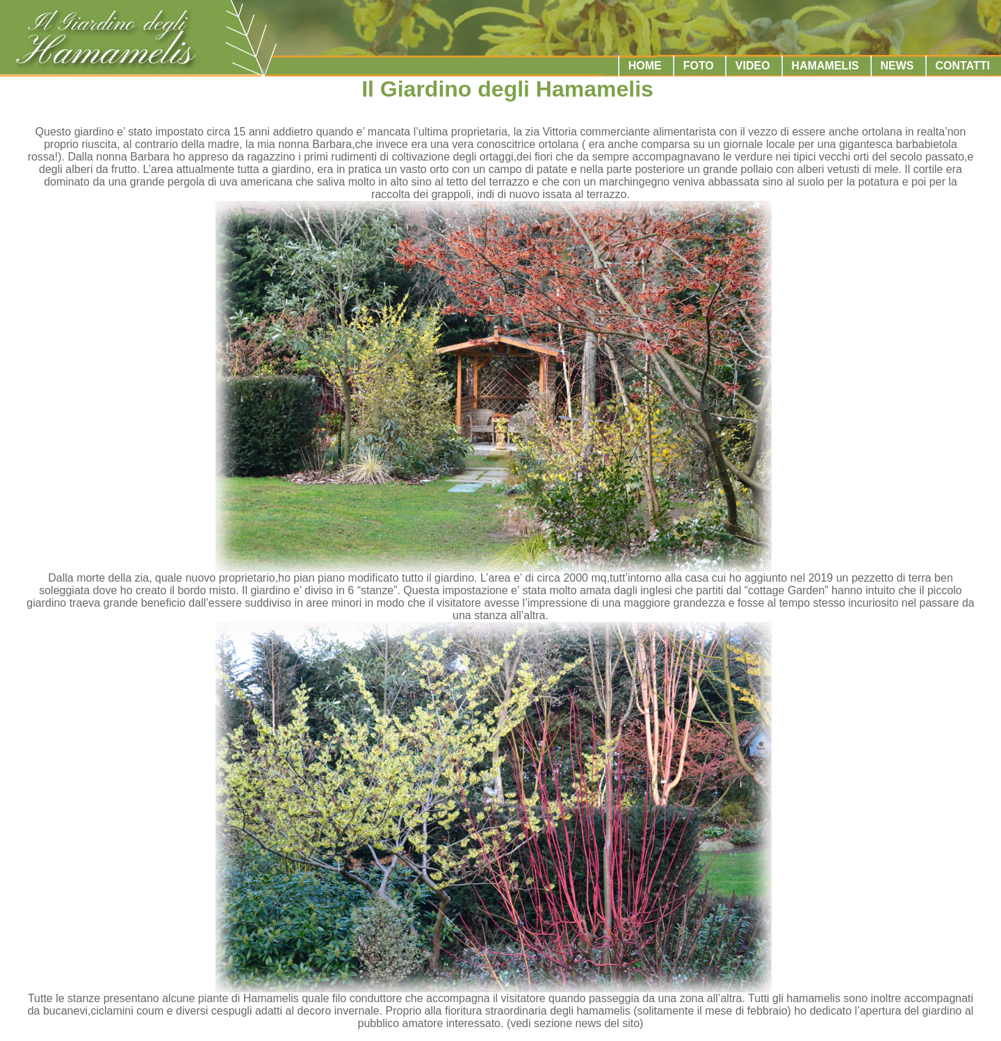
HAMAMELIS (825, 66)
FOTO (698, 66)
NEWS (897, 66)
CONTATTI (963, 66)
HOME (645, 66)
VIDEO (752, 66)
